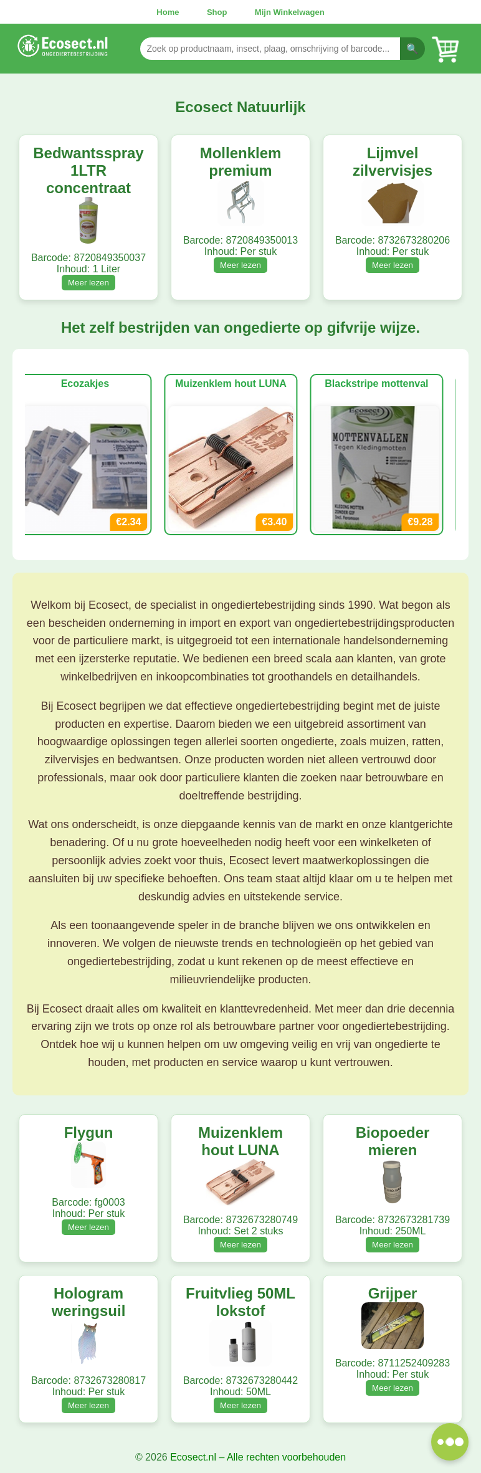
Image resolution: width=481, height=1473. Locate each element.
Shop (217, 12)
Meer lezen (88, 282)
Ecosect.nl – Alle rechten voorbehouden (258, 1457)
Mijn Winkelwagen (290, 12)
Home (167, 12)
